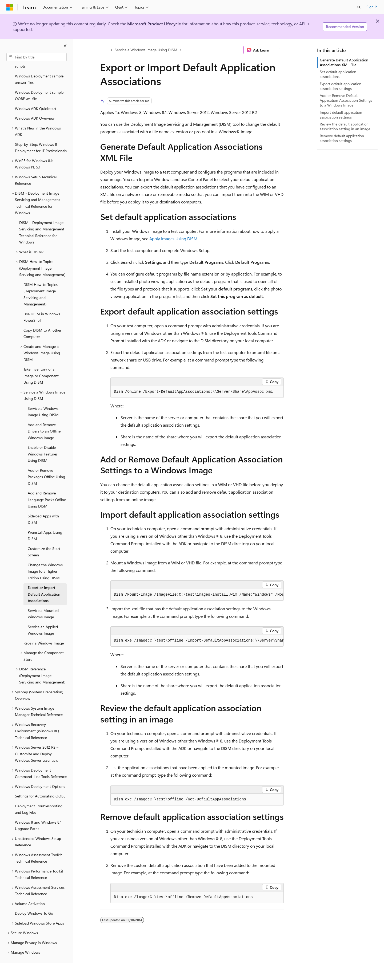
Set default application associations (338, 74)
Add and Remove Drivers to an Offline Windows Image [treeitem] (44, 419)
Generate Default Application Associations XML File (344, 62)
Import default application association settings (341, 115)
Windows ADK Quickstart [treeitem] (35, 96)
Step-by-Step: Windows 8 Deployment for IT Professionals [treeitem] (41, 135)
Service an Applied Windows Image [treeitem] (43, 617)
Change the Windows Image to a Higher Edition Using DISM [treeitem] (45, 559)
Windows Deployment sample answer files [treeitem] (39, 67)
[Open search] (359, 7)
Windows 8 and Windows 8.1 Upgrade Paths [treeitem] (38, 813)
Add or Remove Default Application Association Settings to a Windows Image (346, 100)
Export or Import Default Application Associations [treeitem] (44, 581)
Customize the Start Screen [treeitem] (44, 539)
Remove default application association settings (342, 138)
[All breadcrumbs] (105, 50)
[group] (197, 595)
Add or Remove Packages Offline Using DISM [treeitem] (46, 464)
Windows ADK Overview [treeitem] (34, 105)
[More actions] (279, 50)
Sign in (372, 6)
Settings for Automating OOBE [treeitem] (40, 783)
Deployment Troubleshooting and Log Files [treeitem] (38, 797)
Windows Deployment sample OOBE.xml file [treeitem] (39, 83)
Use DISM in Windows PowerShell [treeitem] (41, 304)
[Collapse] (65, 46)
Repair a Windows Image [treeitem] (43, 630)
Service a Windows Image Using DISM (146, 49)
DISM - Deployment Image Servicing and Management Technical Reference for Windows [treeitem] (41, 219)
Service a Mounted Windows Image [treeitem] (43, 601)
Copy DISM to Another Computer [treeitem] (42, 321)
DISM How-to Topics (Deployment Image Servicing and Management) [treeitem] (40, 281)
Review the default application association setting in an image (345, 126)
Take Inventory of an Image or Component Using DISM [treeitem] (41, 363)
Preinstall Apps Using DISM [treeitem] (45, 523)
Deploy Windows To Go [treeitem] (34, 900)
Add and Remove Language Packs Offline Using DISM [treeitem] (47, 487)
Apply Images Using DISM (173, 238)
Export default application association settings (340, 86)
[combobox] (36, 57)
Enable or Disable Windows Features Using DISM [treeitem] (43, 441)
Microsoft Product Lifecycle (154, 23)
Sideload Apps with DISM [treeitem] (43, 507)
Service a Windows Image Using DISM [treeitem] (43, 399)
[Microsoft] (9, 7)
